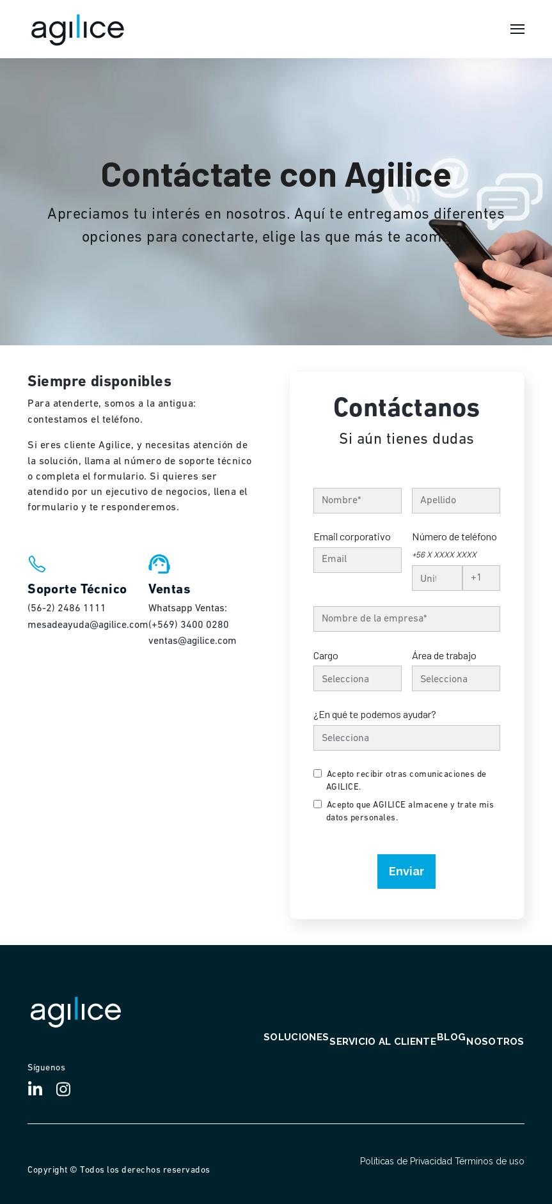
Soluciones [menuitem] (296, 1038)
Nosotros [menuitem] (495, 1042)
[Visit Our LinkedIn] (40, 1089)
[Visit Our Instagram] (68, 1089)
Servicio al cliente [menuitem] (382, 1042)
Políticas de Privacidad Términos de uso (442, 1161)
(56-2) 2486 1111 (67, 609)
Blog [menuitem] (451, 1038)
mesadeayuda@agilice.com (88, 625)
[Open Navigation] (517, 29)
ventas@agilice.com (192, 641)
